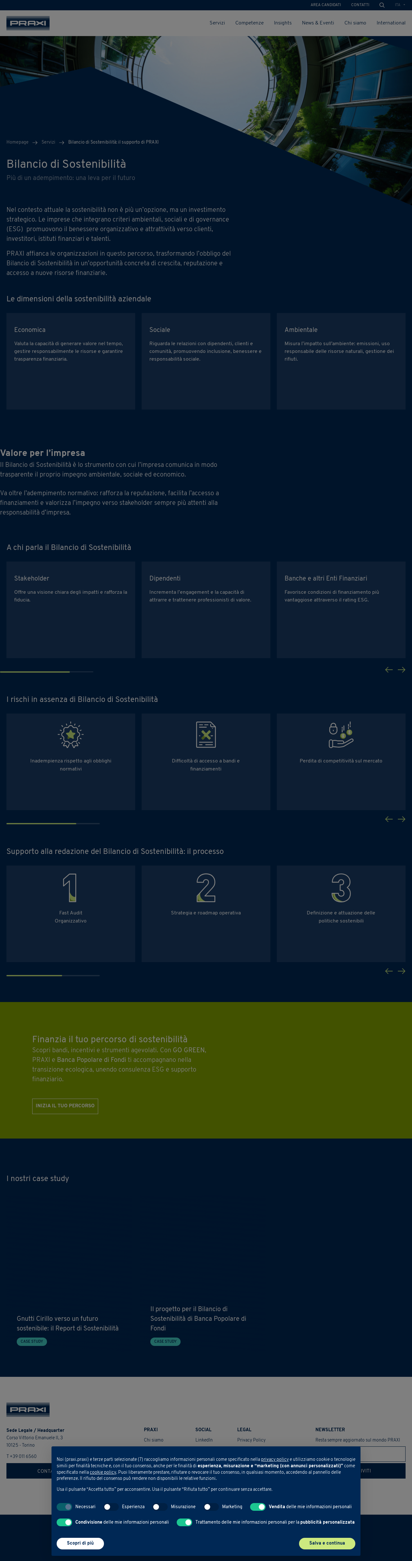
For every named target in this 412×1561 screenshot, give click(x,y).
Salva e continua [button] (327, 1543)
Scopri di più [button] (80, 1543)
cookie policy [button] (103, 1472)
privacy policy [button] (275, 1459)
